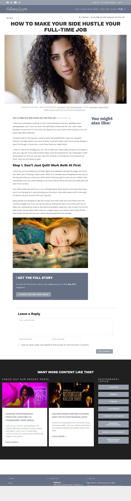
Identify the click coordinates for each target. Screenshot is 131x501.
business (94, 107)
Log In (120, 2)
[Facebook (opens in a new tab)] (8, 2)
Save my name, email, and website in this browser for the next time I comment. (55, 345)
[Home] (79, 17)
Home (10, 483)
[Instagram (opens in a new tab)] (11, 2)
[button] (113, 409)
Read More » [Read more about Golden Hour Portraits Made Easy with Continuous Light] (59, 436)
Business (60, 107)
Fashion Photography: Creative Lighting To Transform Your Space (20, 417)
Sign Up (96, 2)
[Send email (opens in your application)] (19, 2)
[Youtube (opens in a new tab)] (15, 2)
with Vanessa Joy (63, 118)
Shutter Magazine (73, 107)
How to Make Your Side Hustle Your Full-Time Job (107, 17)
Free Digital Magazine (108, 2)
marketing (103, 107)
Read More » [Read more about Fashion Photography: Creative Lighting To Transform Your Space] (12, 442)
